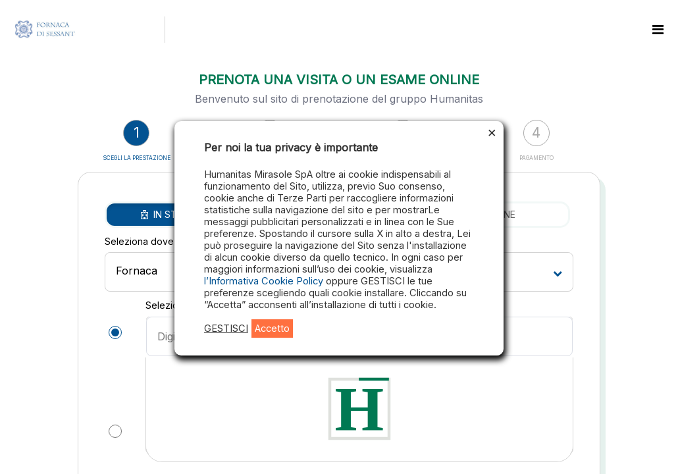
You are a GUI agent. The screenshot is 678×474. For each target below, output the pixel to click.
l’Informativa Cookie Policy (265, 281)
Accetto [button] (272, 328)
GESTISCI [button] (226, 328)
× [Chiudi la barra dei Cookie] (492, 131)
